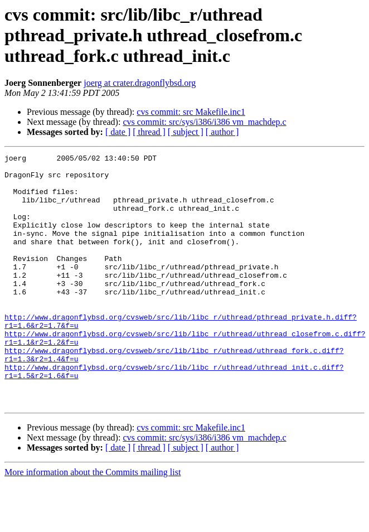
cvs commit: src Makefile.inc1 (191, 112)
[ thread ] (149, 132)
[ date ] (117, 132)
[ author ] (222, 132)
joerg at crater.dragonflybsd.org (140, 83)
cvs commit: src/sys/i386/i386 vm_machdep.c (204, 122)
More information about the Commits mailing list (92, 522)
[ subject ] (185, 132)
